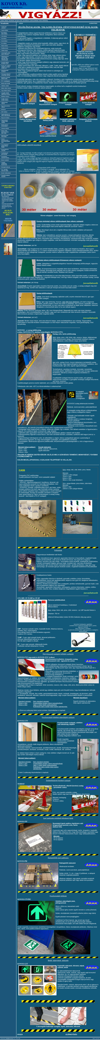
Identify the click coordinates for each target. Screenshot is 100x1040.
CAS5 (22, 470)
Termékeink (11, 20)
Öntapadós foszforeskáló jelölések (88, 119)
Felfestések (58, 550)
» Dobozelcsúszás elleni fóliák (4, 136)
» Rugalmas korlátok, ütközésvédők (5, 78)
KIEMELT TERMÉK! (85, 35)
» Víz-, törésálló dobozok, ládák (4, 170)
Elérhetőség (45, 20)
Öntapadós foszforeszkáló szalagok (68, 102)
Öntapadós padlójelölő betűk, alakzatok (68, 119)
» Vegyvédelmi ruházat (6, 90)
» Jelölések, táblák (5, 85)
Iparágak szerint (18, 20)
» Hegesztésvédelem (5, 117)
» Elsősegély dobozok (5, 167)
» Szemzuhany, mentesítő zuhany (4, 157)
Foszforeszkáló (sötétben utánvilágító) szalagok (58, 717)
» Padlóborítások (4, 48)
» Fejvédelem (3, 38)
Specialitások (26, 20)
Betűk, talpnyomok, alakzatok (58, 960)
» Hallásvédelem (4, 45)
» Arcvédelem (4, 43)
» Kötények (3, 109)
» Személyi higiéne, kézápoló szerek (4, 63)
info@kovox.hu (9, 1038)
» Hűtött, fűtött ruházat (6, 88)
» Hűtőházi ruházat (5, 96)
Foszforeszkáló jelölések (58, 896)
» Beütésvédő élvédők (5, 83)
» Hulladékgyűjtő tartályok (4, 71)
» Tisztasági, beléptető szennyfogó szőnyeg (5, 74)
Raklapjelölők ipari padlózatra (58, 858)
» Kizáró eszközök (5, 160)
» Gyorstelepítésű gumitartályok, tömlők (4, 146)
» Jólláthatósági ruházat (4, 103)
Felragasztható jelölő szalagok (47, 167)
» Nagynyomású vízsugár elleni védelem (4, 121)
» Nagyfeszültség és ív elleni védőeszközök (5, 115)
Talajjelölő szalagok (27, 102)
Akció (40, 20)
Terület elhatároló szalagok (88, 102)
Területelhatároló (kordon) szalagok (58, 781)
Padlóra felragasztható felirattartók (27, 119)
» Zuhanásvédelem (5, 128)
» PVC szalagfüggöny (5, 81)
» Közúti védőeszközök (6, 173)
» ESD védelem (4, 111)
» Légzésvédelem (4, 30)
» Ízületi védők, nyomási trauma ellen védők (4, 132)
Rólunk (6, 20)
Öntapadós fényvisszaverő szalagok (48, 102)
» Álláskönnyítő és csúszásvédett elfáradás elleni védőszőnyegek (4, 58)
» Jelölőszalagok (4, 50)
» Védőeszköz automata (3, 27)
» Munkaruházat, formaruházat (4, 125)
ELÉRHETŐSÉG (93, 23)
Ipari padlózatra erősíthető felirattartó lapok (58, 818)
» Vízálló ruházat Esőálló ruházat (4, 99)
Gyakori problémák (34, 20)
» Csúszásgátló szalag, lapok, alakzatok (5, 53)
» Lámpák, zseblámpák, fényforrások (3, 163)
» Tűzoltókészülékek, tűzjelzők (5, 176)
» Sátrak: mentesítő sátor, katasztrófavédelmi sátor (5, 140)
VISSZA (21, 23)
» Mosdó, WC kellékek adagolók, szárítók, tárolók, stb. (5, 67)
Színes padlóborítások (48, 135)
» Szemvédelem (4, 41)
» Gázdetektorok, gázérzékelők (4, 153)
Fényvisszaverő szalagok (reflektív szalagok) (58, 654)
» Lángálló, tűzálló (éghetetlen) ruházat (5, 93)
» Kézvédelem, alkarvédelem (3, 33)
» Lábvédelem (4, 36)
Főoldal (2, 20)
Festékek (68, 135)
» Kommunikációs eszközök (4, 150)
